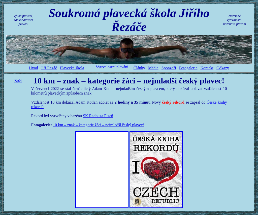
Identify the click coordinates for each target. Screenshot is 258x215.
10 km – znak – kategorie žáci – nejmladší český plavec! (98, 125)
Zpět (18, 80)
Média (153, 68)
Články (139, 68)
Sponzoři (169, 68)
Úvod (33, 68)
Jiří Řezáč (49, 68)
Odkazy (222, 68)
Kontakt (207, 68)
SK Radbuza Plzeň (98, 116)
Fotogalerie (188, 68)
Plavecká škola (72, 68)
